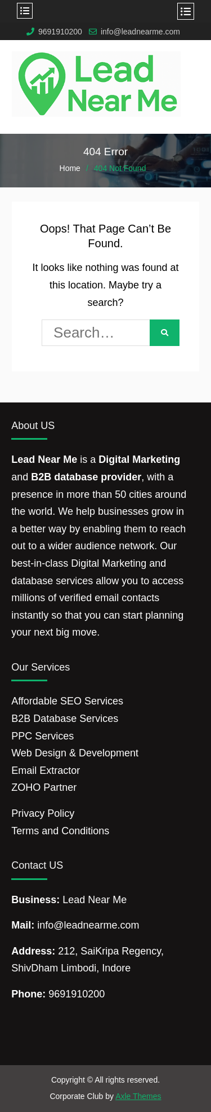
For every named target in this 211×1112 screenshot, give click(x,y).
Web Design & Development (74, 753)
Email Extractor (45, 770)
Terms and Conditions (60, 831)
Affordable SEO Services (67, 701)
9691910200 (60, 32)
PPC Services (42, 736)
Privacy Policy (42, 813)
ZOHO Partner (44, 787)
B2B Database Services (64, 718)
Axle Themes (138, 1096)
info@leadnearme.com (140, 32)
